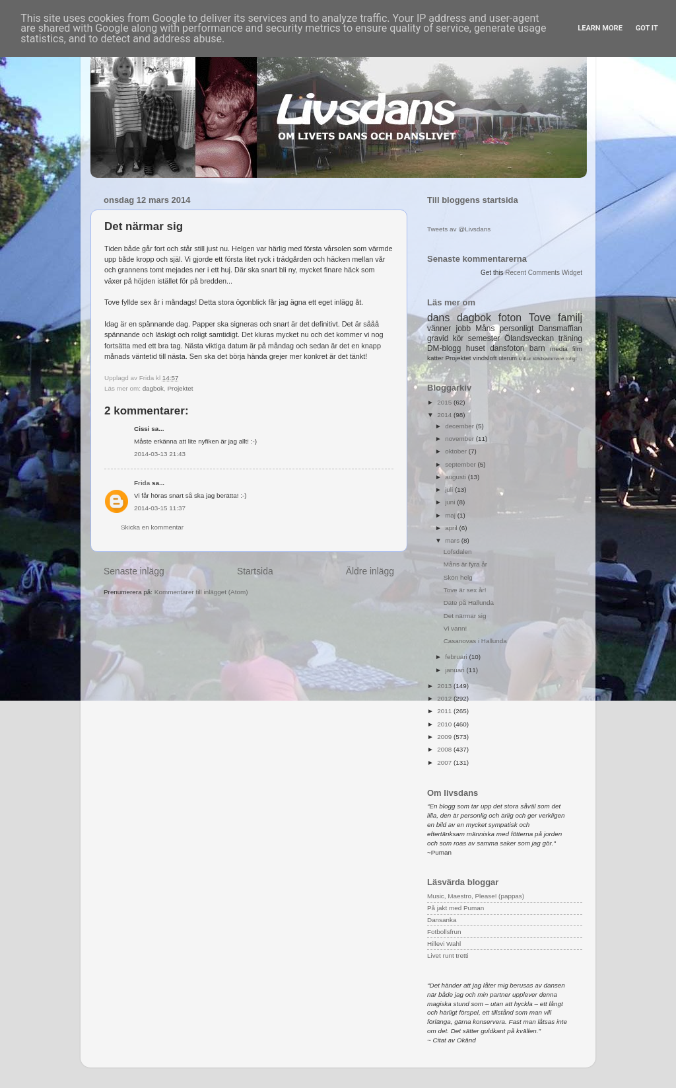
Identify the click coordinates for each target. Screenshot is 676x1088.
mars (453, 540)
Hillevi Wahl (444, 943)
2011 (445, 711)
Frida (142, 482)
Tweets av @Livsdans (458, 229)
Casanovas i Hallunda (475, 640)
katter (435, 358)
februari (457, 656)
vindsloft (484, 358)
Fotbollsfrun (444, 931)
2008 (445, 749)
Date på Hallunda (469, 602)
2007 (445, 762)
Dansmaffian (560, 328)
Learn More (600, 28)
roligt (571, 359)
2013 (445, 685)
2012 (445, 698)
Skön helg (458, 577)
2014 (445, 414)
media (559, 348)
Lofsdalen (458, 551)
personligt (517, 328)
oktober (457, 451)
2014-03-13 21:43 (160, 453)
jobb (463, 328)
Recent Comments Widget (543, 272)
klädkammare (548, 359)
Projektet (180, 388)
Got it (647, 28)
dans (438, 317)
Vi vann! (455, 628)
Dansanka (441, 919)
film (577, 348)
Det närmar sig (465, 615)
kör (458, 338)
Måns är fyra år (465, 564)
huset (475, 348)
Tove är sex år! (465, 590)
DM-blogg (444, 348)
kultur (524, 359)
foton (510, 317)
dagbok (153, 388)
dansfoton (507, 348)
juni (451, 502)
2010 (445, 724)
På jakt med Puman (455, 908)
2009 (445, 736)
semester (484, 338)
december (460, 426)
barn (537, 348)
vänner (439, 328)
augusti (456, 477)
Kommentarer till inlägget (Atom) (201, 592)
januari (455, 670)
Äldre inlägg (370, 571)
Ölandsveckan (529, 338)
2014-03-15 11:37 (160, 508)
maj (451, 515)
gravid (437, 338)
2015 (445, 402)
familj (570, 317)
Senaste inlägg (134, 571)
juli (450, 489)
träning (570, 338)
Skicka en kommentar (152, 527)
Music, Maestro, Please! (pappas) (475, 896)
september (461, 464)
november (460, 438)
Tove (540, 317)
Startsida (255, 571)
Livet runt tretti (448, 955)
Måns (484, 328)
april (452, 527)
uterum (507, 358)
